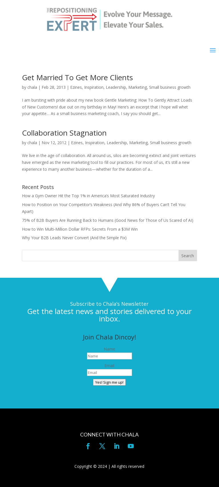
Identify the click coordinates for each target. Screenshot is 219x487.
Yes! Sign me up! (109, 382)
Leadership (116, 87)
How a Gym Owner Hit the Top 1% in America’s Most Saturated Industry (88, 195)
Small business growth (169, 87)
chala (32, 87)
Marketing (137, 87)
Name (109, 349)
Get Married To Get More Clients (77, 77)
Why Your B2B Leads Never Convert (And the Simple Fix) (74, 237)
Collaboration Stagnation (64, 133)
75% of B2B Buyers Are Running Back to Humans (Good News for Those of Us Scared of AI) (107, 220)
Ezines (76, 87)
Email (109, 365)
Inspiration (94, 87)
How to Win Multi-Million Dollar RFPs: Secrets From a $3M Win (80, 229)
